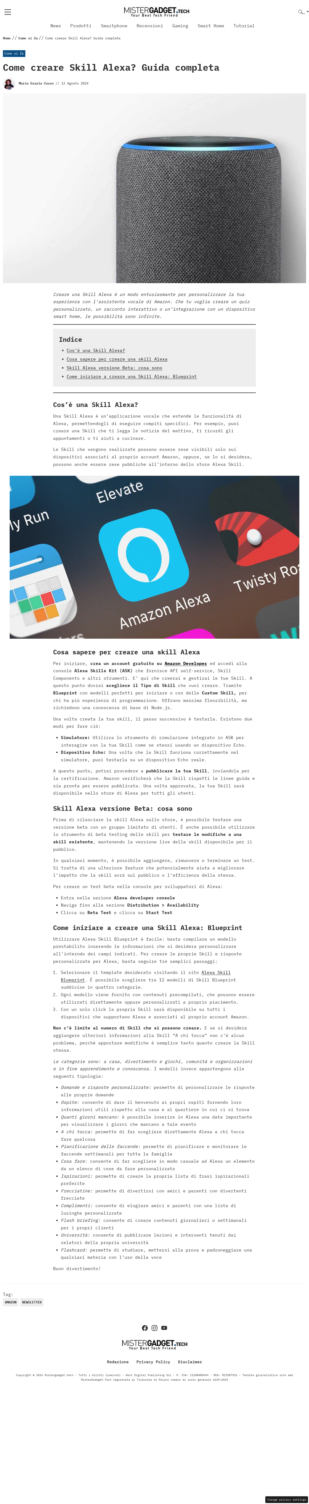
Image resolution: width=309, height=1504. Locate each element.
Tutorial (244, 25)
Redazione (118, 1361)
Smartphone (114, 25)
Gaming (180, 25)
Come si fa (14, 53)
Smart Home (211, 25)
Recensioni (150, 25)
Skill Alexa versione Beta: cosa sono (114, 368)
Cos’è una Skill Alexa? (96, 350)
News (55, 25)
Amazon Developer (186, 663)
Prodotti (80, 25)
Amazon (10, 1302)
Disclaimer (190, 1361)
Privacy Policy (153, 1361)
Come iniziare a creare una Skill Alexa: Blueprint (132, 376)
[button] (303, 12)
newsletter (32, 1302)
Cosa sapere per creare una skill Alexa (117, 359)
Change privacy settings (286, 1499)
